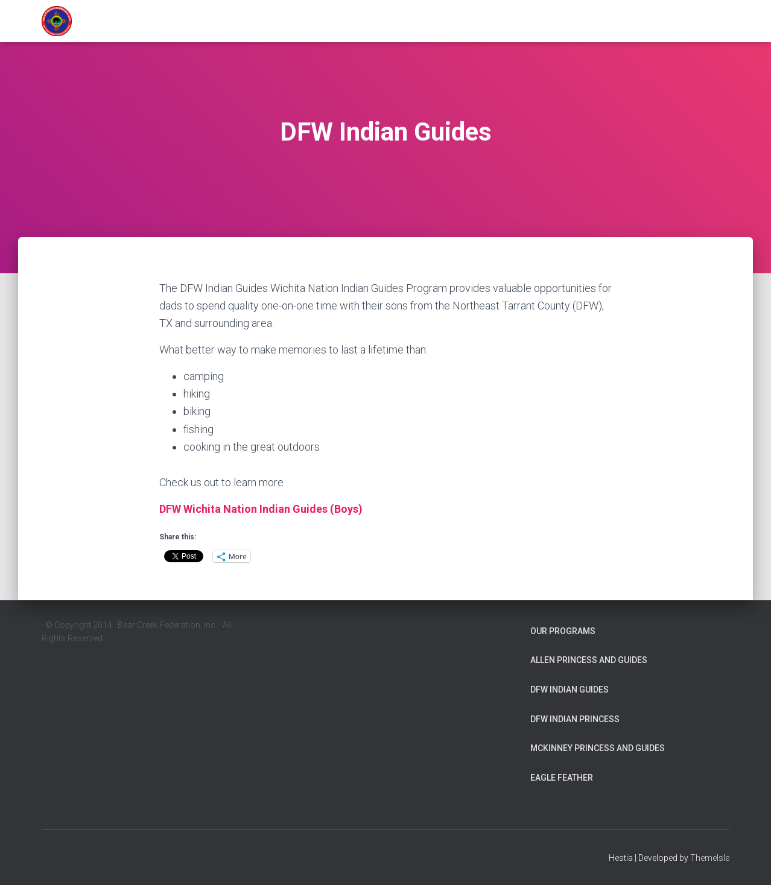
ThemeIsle (709, 858)
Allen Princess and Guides (588, 660)
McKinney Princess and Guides (597, 748)
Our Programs (562, 631)
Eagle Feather (561, 777)
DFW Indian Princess (575, 719)
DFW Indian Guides (569, 689)
